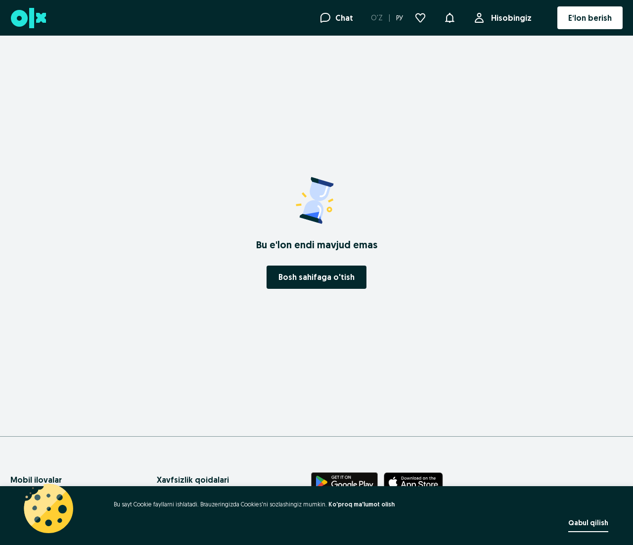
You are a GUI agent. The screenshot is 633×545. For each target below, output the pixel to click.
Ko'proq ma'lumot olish (361, 504)
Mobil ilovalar (36, 480)
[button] (449, 17)
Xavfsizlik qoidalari (193, 480)
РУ (399, 17)
